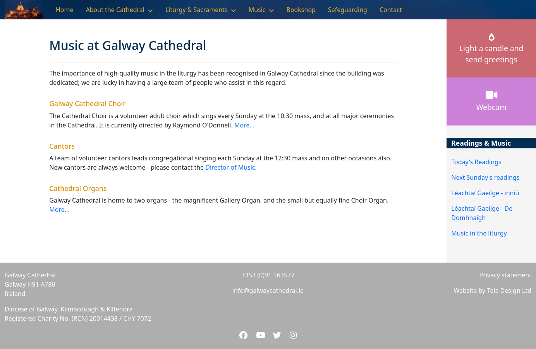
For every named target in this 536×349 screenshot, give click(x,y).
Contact (391, 9)
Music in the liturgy (479, 233)
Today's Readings (476, 162)
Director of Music (230, 167)
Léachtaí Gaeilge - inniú (485, 193)
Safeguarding (347, 9)
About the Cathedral (115, 9)
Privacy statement (505, 275)
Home (65, 9)
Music (257, 9)
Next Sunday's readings (485, 177)
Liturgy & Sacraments (196, 9)
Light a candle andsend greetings (491, 49)
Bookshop (301, 9)
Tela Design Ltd (509, 290)
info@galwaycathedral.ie (268, 290)
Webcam (491, 101)
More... (244, 125)
